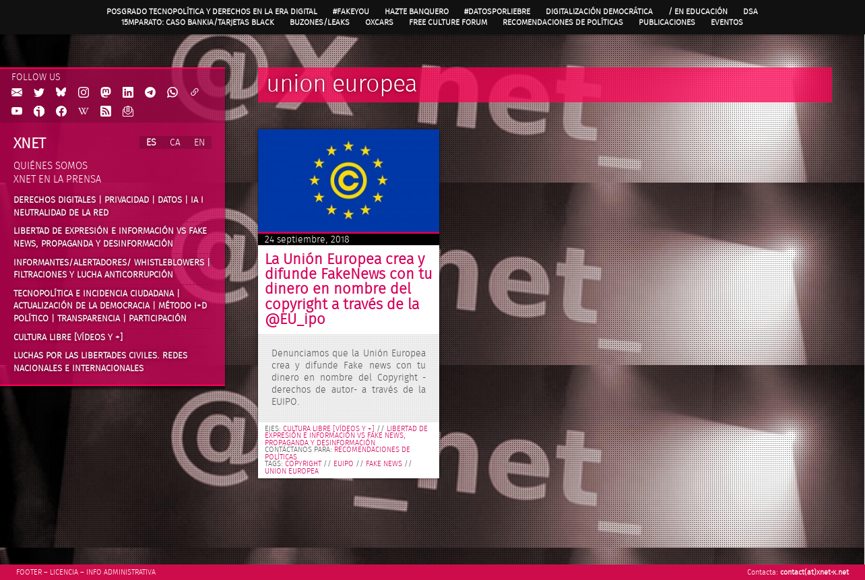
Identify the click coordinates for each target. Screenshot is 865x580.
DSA (750, 11)
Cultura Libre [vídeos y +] (68, 337)
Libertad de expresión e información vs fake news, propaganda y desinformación (346, 436)
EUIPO (343, 464)
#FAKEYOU (351, 11)
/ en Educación (698, 11)
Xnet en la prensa (57, 179)
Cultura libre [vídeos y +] (329, 429)
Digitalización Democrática (599, 11)
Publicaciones (667, 22)
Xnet (29, 143)
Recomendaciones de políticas (563, 22)
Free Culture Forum (448, 22)
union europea (292, 471)
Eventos (727, 22)
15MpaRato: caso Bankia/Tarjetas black (197, 22)
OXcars (379, 22)
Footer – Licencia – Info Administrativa (86, 572)
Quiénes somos (50, 166)
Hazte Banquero (417, 11)
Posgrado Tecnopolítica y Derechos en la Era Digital (211, 11)
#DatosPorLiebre (497, 11)
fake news (384, 464)
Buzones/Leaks (320, 22)
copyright (303, 464)
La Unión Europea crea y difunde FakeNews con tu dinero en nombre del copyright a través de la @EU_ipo (349, 289)
